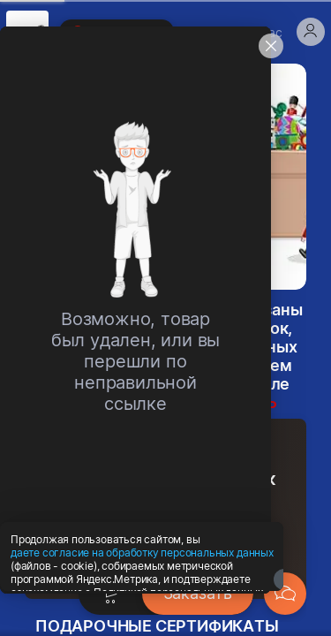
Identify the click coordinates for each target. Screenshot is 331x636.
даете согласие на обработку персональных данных (142, 597)
